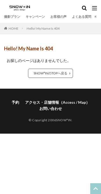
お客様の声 (58, 17)
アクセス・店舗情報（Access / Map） (57, 102)
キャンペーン (35, 17)
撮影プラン (12, 17)
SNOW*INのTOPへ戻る (50, 73)
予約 (15, 102)
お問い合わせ (50, 108)
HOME (14, 28)
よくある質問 (81, 17)
